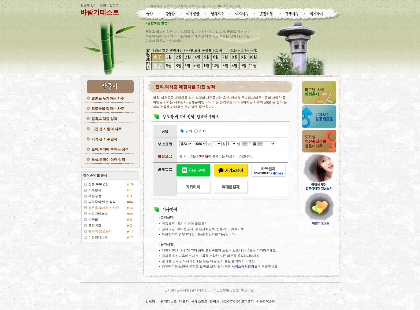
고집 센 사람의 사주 (106, 129)
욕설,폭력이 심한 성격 (108, 160)
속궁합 (93, 219)
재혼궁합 (94, 196)
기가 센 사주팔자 (104, 139)
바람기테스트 (99, 12)
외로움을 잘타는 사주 (108, 109)
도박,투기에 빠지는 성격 (110, 149)
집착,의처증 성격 (104, 119)
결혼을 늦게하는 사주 (108, 98)
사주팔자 (94, 190)
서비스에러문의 (243, 266)
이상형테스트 (98, 237)
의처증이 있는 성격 (102, 202)
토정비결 (94, 225)
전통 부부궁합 (98, 184)
